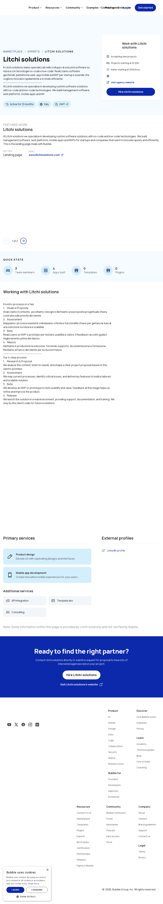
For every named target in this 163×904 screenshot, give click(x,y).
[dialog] (27, 884)
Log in (127, 7)
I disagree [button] (37, 889)
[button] (27, 896)
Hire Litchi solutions (130, 92)
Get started (145, 7)
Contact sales (110, 7)
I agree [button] (15, 889)
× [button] (47, 870)
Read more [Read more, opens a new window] (33, 883)
